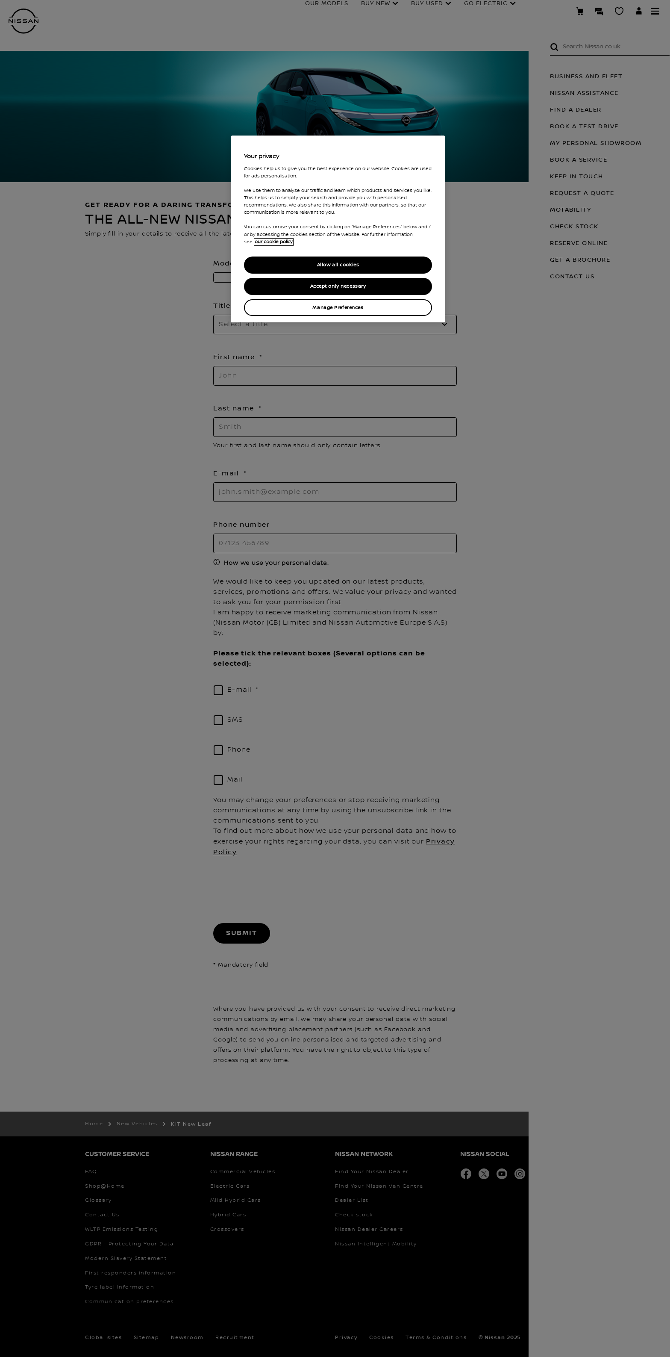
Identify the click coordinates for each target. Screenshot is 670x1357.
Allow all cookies (338, 265)
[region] (338, 229)
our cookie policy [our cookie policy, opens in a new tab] (274, 242)
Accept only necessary (338, 286)
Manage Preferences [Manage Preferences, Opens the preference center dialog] (337, 307)
